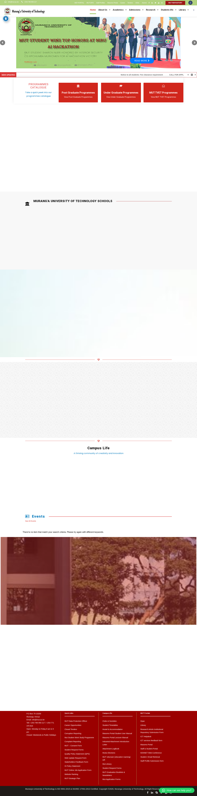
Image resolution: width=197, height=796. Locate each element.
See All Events (30, 521)
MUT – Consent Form (73, 746)
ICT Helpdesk (145, 736)
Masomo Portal (112, 3)
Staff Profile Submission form (152, 761)
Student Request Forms (74, 750)
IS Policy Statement (72, 766)
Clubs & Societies (109, 721)
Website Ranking (71, 774)
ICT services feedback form (151, 740)
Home (93, 10)
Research (150, 10)
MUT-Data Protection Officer (76, 721)
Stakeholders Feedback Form (76, 762)
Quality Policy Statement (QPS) (77, 754)
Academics (118, 10)
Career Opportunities (73, 725)
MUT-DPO (90, 3)
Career (122, 3)
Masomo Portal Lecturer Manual (115, 738)
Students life (167, 10)
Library (182, 10)
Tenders (130, 3)
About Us (102, 10)
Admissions (134, 10)
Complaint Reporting (73, 742)
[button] (176, 790)
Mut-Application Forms (111, 779)
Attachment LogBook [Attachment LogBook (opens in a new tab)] (110, 749)
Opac (142, 721)
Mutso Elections (108, 753)
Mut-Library (107, 764)
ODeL (137, 3)
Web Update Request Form (75, 758)
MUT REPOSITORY (175, 3)
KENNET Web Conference (151, 753)
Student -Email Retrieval (150, 757)
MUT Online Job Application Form (78, 770)
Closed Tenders (71, 729)
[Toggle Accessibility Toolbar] (6, 19)
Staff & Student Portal (149, 749)
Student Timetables (110, 725)
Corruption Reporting (73, 733)
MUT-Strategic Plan (72, 778)
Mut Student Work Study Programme (79, 738)
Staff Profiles (100, 3)
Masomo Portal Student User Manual (117, 733)
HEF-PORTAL (79, 3)
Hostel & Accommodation (112, 729)
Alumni (144, 3)
